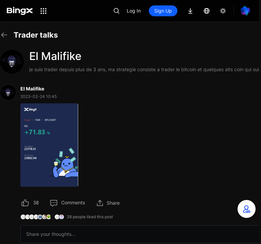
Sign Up (163, 11)
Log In (134, 11)
